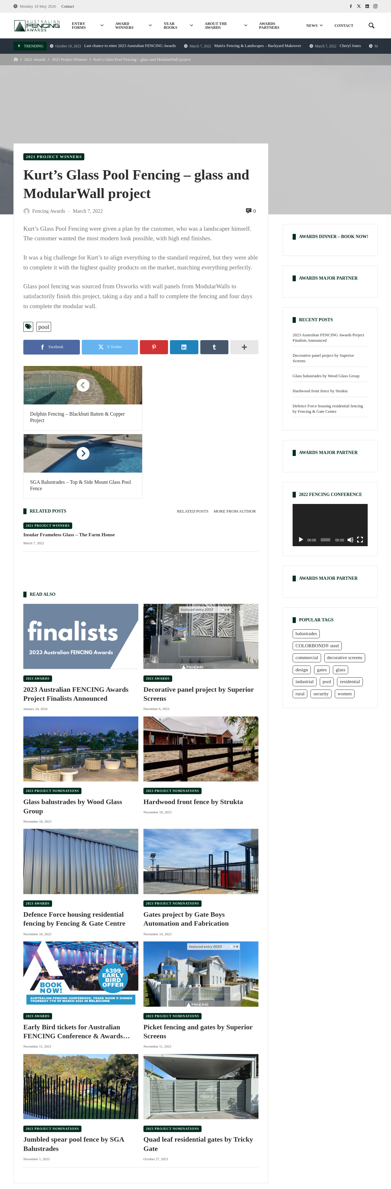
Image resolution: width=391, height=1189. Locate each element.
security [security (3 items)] (320, 693)
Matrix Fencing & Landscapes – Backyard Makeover (242, 46)
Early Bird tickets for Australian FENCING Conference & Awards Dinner (73, 964)
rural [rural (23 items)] (299, 693)
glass (254, 1144)
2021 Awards (34, 59)
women (353, 1144)
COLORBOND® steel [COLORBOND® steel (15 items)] (317, 645)
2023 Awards (38, 610)
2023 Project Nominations (52, 723)
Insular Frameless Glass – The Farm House (69, 466)
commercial (166, 1144)
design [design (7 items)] (301, 669)
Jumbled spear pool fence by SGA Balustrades (74, 1076)
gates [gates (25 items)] (322, 669)
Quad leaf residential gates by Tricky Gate (198, 1076)
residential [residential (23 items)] (350, 681)
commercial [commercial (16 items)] (306, 657)
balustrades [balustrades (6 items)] (306, 633)
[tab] (192, 443)
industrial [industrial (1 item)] (304, 681)
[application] (330, 525)
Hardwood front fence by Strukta (193, 734)
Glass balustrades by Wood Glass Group (73, 738)
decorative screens (290, 1144)
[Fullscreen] (360, 540)
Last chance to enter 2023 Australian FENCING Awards (113, 46)
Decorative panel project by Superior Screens (198, 625)
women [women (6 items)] (345, 693)
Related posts (192, 443)
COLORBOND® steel (213, 1144)
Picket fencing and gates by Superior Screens (198, 963)
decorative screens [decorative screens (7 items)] (344, 657)
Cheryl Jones (335, 46)
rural (116, 1144)
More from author (235, 443)
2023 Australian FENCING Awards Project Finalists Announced (76, 625)
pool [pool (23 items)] (327, 681)
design (327, 1144)
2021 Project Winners (69, 59)
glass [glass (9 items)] (340, 669)
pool (43, 326)
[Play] (301, 540)
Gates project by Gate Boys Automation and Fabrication (186, 851)
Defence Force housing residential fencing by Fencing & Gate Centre (74, 851)
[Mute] (350, 540)
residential (88, 1144)
